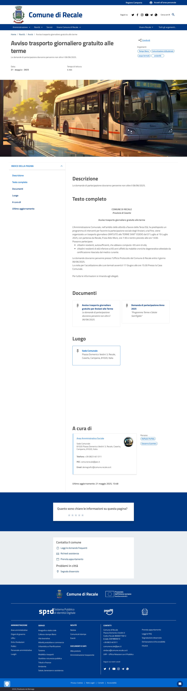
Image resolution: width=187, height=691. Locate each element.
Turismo (41, 650)
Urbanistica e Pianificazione (49, 646)
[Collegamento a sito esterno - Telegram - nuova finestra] (151, 14)
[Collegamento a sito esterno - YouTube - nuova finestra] (146, 14)
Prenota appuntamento (151, 629)
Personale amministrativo (21, 650)
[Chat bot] (180, 684)
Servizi (41, 625)
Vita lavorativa (44, 638)
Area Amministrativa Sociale (90, 438)
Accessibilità (111, 682)
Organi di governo (18, 634)
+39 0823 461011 (110, 642)
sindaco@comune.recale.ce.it (115, 650)
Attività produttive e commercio (51, 642)
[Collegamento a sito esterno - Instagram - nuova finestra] (142, 14)
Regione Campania (134, 2)
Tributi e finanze (44, 662)
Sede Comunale (89, 350)
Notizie (73, 630)
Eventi (72, 638)
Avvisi (30, 34)
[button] (162, 2)
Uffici (13, 638)
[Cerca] (173, 14)
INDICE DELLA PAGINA (22, 166)
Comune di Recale (55, 14)
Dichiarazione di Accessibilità (153, 641)
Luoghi (13, 654)
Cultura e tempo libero (47, 634)
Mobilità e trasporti (46, 654)
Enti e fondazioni (17, 642)
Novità (22, 34)
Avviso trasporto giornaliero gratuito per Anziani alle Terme (97, 306)
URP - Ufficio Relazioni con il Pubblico (118, 654)
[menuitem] (143, 27)
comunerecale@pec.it (112, 646)
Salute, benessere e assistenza (50, 670)
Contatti (107, 625)
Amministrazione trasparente (82, 654)
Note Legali (90, 682)
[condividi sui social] (144, 40)
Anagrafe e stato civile (47, 630)
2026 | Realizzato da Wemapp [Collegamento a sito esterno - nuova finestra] (23, 689)
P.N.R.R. (145, 645)
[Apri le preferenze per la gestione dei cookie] (7, 684)
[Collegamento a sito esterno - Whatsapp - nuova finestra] (155, 14)
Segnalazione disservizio (152, 637)
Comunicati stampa (78, 634)
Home (13, 34)
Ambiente (42, 666)
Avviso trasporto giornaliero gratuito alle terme (56, 34)
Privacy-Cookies (77, 682)
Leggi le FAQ (147, 633)
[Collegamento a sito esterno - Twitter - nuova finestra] (132, 14)
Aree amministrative (19, 630)
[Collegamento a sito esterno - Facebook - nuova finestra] (137, 14)
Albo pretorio (75, 650)
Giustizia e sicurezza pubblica (50, 658)
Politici (13, 646)
